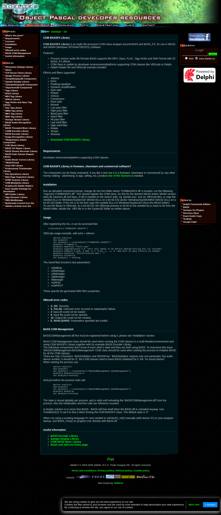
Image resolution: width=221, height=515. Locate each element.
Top (65, 31)
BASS (186, 207)
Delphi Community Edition (197, 204)
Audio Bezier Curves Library (19, 159)
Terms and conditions (83, 482)
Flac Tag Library (13, 108)
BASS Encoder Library (17, 134)
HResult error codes (15, 50)
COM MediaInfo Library (17, 183)
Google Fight (190, 222)
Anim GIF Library (14, 165)
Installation (11, 44)
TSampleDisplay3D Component (21, 84)
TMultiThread (12, 162)
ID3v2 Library (12, 93)
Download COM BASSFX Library (70, 139)
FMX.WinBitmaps (14, 200)
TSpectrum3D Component (18, 87)
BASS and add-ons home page (69, 456)
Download (56, 31)
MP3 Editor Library (14, 194)
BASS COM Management (18, 53)
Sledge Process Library (17, 76)
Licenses (10, 41)
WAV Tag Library (13, 116)
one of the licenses (119, 175)
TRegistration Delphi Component (15, 141)
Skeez (8, 70)
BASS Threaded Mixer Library (20, 128)
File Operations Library (17, 174)
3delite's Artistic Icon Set (18, 206)
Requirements (12, 38)
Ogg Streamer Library (16, 197)
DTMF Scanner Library (16, 180)
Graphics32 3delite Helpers (19, 186)
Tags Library (11, 90)
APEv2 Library (12, 99)
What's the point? (14, 35)
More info (194, 504)
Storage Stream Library (17, 119)
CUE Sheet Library (14, 145)
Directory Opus (191, 213)
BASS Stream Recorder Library (21, 151)
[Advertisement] (20, 267)
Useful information (14, 56)
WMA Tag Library (14, 110)
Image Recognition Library (19, 137)
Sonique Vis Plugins (193, 210)
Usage (8, 47)
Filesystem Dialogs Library (19, 67)
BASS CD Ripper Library (17, 148)
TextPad (187, 219)
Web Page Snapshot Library (19, 177)
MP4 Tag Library (13, 96)
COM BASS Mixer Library (66, 453)
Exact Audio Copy (192, 216)
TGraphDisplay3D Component (20, 78)
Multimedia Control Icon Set (19, 203)
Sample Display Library (17, 81)
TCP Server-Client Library (18, 73)
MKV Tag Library (13, 113)
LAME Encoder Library (17, 131)
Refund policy (124, 482)
